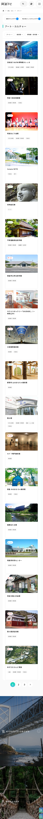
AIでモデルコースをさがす (21, 754)
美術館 (20, 34)
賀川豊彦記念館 (13, 640)
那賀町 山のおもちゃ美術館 (17, 387)
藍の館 (9, 423)
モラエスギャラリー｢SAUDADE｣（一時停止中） (21, 316)
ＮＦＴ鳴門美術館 (13, 459)
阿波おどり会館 (13, 134)
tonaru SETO (12, 171)
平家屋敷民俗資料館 (14, 243)
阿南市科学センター (14, 567)
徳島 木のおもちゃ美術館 (16, 495)
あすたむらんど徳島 (14, 676)
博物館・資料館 (33, 34)
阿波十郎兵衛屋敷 (13, 98)
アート (9, 34)
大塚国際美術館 (13, 351)
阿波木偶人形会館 (13, 604)
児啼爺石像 (11, 207)
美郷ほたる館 (12, 531)
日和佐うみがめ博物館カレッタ (18, 62)
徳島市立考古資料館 (14, 279)
